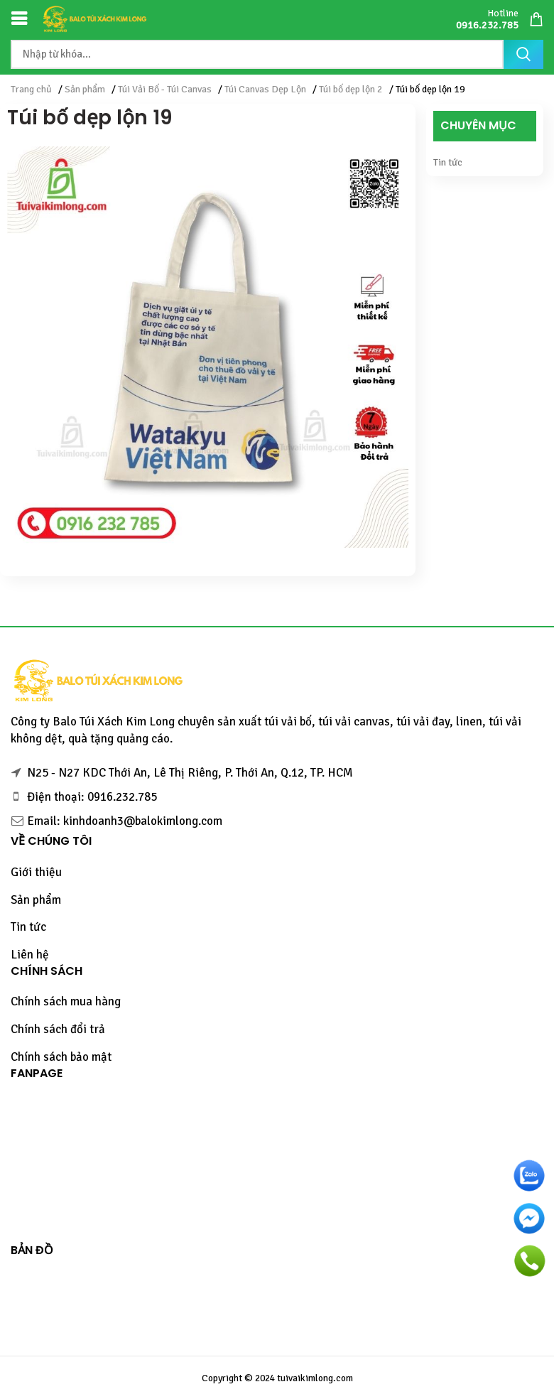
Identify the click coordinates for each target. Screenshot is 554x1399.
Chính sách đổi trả (58, 1029)
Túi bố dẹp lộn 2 (351, 89)
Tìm (523, 54)
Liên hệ (30, 954)
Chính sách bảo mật (61, 1056)
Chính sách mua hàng (66, 1001)
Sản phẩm (85, 89)
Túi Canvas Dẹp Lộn (265, 89)
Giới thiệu (36, 872)
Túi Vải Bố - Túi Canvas (165, 89)
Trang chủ (31, 89)
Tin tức (447, 162)
